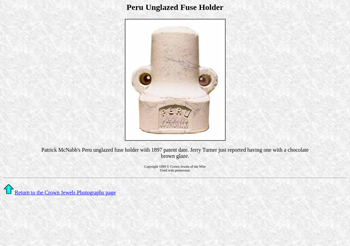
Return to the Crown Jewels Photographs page (59, 192)
